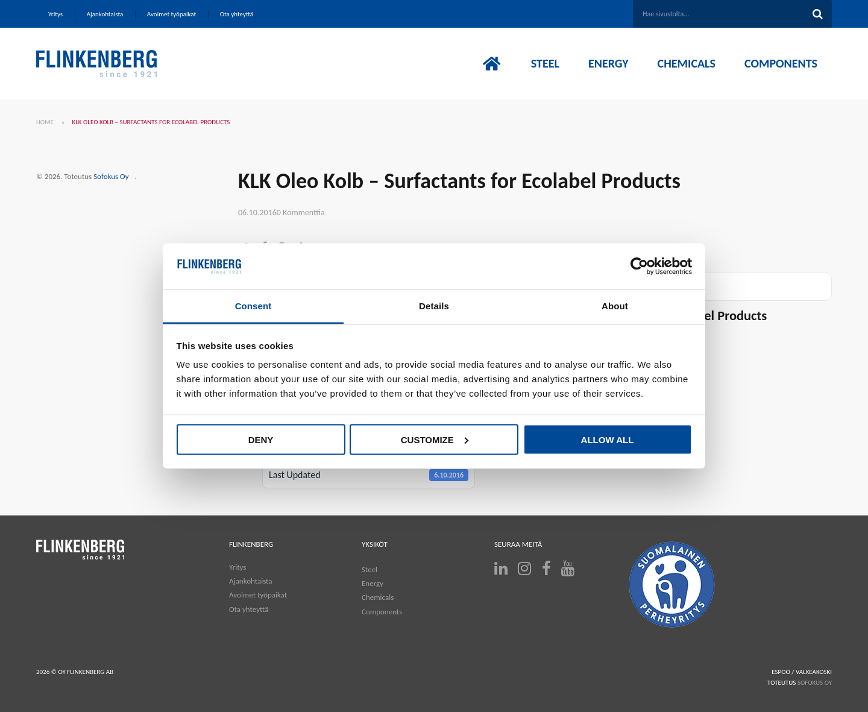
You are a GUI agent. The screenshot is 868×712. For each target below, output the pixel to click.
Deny (261, 439)
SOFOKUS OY (814, 683)
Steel (369, 569)
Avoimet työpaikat (258, 594)
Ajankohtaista (250, 580)
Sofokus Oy (110, 176)
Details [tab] (434, 306)
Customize (434, 439)
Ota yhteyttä (248, 609)
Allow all (607, 439)
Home (45, 122)
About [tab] (615, 306)
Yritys (237, 567)
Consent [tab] (253, 306)
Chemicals (378, 597)
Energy (372, 583)
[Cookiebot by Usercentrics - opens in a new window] (639, 266)
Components (382, 611)
